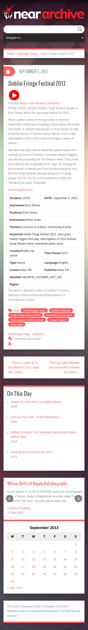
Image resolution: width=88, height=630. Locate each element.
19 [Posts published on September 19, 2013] (44, 566)
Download (53, 103)
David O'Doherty (61, 310)
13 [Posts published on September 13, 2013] (54, 559)
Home (11, 53)
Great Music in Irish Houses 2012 (31, 452)
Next (78, 498)
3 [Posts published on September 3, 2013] (23, 552)
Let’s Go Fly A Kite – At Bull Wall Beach (35, 417)
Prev (9, 498)
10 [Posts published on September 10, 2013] (22, 559)
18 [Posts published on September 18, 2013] (33, 566)
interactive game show (59, 315)
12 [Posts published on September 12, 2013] (44, 559)
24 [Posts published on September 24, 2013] (22, 574)
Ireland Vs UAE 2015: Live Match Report (36, 402)
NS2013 (39, 334)
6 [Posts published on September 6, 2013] (55, 552)
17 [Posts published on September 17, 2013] (22, 566)
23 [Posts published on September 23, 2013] (12, 574)
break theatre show (34, 310)
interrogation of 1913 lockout (27, 319)
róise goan (17, 324)
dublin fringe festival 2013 (25, 315)
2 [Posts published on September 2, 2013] (12, 552)
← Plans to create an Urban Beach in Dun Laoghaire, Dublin (23, 367)
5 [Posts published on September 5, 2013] (44, 552)
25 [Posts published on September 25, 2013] (33, 574)
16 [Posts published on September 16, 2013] (12, 566)
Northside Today (27, 53)
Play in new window (32, 103)
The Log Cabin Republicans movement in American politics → (64, 367)
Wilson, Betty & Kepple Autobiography (37, 483)
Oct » (20, 587)
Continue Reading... (19, 508)
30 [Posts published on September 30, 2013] (12, 581)
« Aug (10, 587)
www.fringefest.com (20, 189)
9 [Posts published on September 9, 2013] (12, 559)
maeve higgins (58, 319)
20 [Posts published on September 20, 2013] (54, 566)
